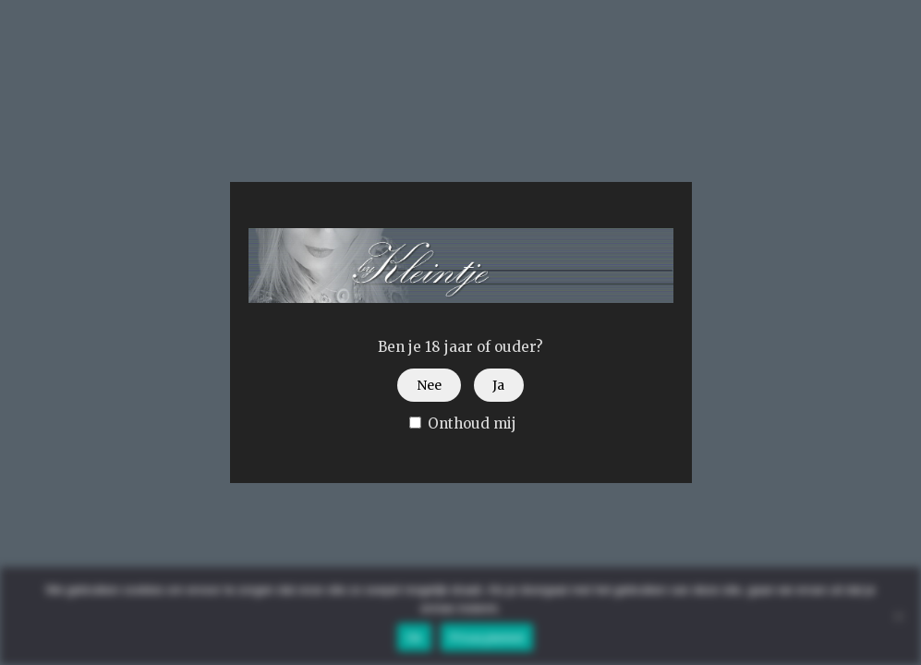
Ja (498, 385)
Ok (414, 638)
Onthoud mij (462, 423)
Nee (429, 385)
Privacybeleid (487, 638)
